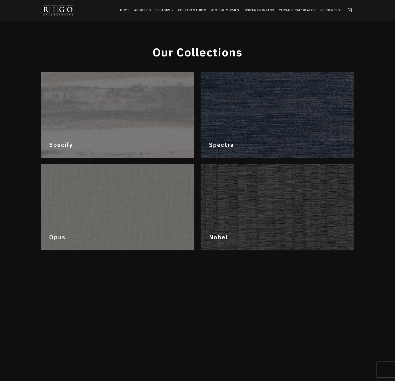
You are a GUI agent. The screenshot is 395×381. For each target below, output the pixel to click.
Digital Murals (225, 10)
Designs (164, 10)
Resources (331, 10)
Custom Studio (192, 10)
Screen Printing (259, 10)
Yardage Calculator (297, 10)
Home (124, 10)
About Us (142, 10)
